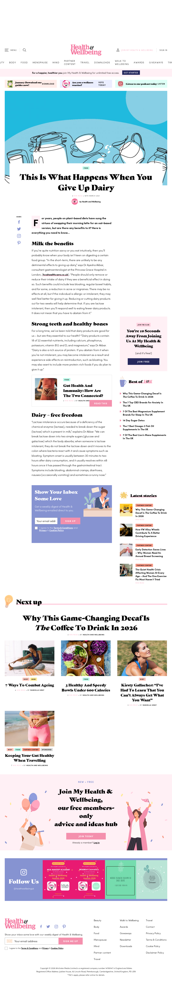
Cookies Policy (57, 537)
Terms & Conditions (64, 535)
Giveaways (156, 62)
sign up (70, 528)
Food (24, 62)
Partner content (70, 63)
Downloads (102, 62)
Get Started (131, 73)
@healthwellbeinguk (25, 912)
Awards (139, 62)
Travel (84, 62)
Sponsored (47, 755)
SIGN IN (163, 50)
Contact (150, 949)
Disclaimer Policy (155, 975)
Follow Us (25, 904)
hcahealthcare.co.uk (55, 275)
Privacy (43, 537)
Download (48, 84)
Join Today (86, 860)
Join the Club (143, 326)
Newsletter (125, 962)
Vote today (102, 84)
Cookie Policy (153, 969)
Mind (55, 62)
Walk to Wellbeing (122, 63)
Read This (100, 410)
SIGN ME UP (70, 964)
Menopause (40, 62)
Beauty (97, 943)
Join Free (143, 363)
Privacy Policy (153, 956)
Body (12, 62)
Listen (161, 84)
